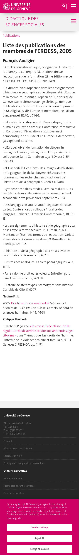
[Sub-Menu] (73, 22)
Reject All (39, 539)
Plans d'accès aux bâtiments (19, 448)
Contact (8, 441)
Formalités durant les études (19, 485)
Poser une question (14, 493)
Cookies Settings (39, 528)
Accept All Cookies (39, 549)
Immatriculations (13, 478)
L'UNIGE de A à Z (13, 455)
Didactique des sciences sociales (24, 22)
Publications (11, 35)
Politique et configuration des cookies (24, 463)
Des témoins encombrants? (30, 303)
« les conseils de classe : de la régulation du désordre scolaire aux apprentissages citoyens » (38, 330)
